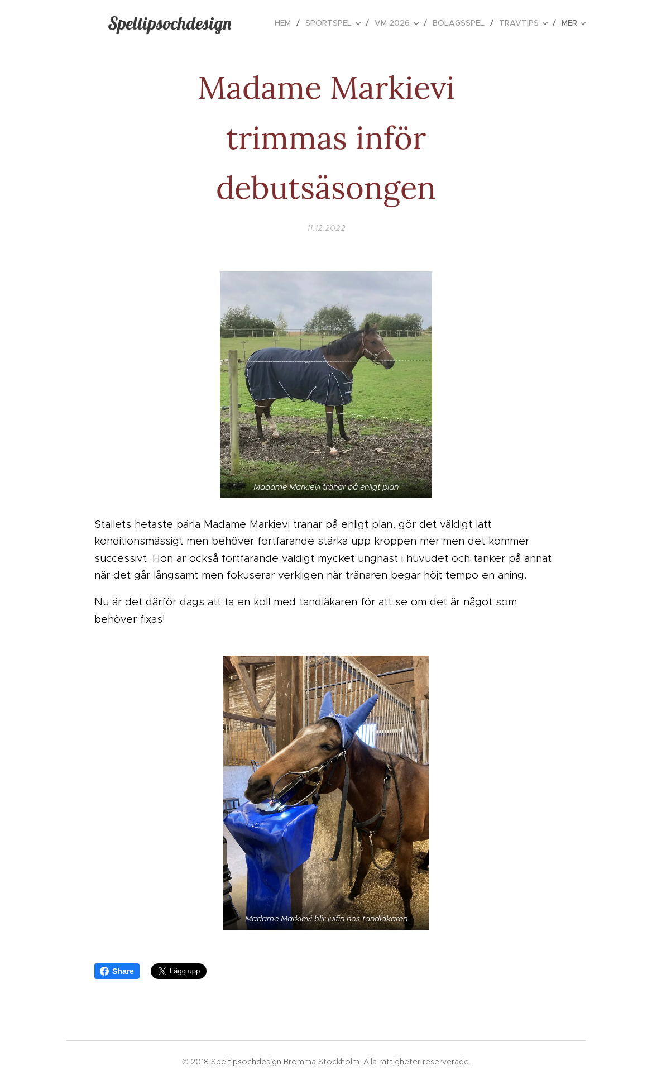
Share (117, 971)
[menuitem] (286, 23)
